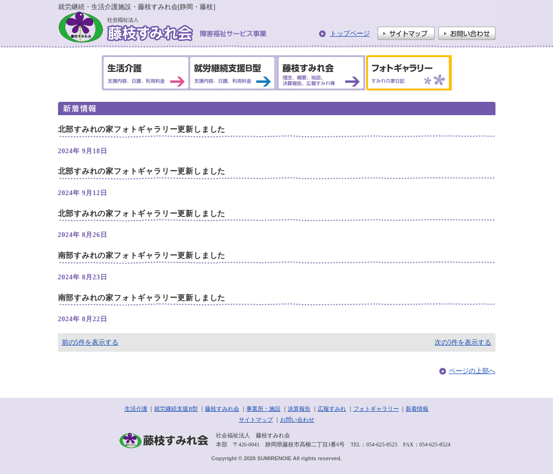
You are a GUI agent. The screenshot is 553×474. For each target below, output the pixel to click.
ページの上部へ (472, 371)
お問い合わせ (466, 33)
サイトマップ (406, 33)
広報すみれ (332, 409)
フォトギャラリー (376, 409)
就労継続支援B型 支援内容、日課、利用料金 (232, 72)
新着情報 (417, 409)
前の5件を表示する (90, 342)
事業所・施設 (263, 409)
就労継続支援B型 (176, 409)
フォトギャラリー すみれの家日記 (407, 72)
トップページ (350, 33)
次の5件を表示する (463, 342)
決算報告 (299, 409)
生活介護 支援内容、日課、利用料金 (146, 72)
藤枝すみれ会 (222, 409)
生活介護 (136, 409)
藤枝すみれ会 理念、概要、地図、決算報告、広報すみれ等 (320, 72)
